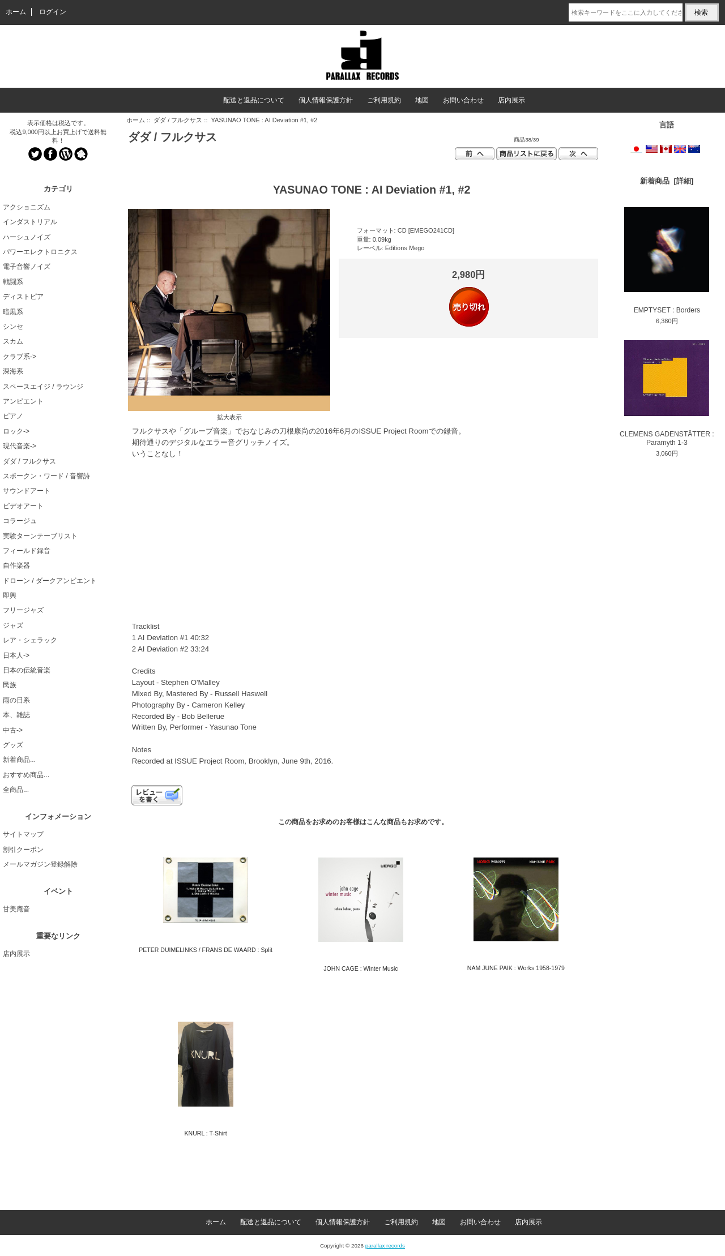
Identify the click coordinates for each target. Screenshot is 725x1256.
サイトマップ (23, 834)
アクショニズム (26, 207)
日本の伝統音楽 (26, 670)
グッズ (13, 745)
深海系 (13, 371)
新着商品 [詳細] (666, 181)
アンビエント (23, 401)
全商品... (16, 790)
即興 (9, 595)
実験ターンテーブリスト (40, 536)
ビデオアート (23, 506)
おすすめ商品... (26, 775)
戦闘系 (13, 282)
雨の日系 (16, 700)
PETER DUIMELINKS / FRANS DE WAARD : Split (205, 949)
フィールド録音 (26, 551)
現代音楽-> (19, 446)
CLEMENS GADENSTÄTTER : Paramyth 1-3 (667, 393)
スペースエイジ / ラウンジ (43, 387)
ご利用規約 (384, 100)
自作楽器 (16, 565)
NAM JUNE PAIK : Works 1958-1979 (516, 967)
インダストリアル (30, 222)
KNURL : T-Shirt (206, 1133)
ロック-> (16, 431)
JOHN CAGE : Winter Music (360, 968)
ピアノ (13, 416)
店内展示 (511, 100)
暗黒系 (13, 312)
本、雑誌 (16, 715)
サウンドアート (26, 491)
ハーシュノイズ (26, 237)
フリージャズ (23, 610)
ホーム (16, 12)
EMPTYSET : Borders (666, 260)
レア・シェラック (30, 640)
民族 (9, 685)
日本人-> (16, 655)
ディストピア (23, 297)
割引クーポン (23, 850)
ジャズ (13, 625)
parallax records (385, 1245)
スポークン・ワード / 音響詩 (46, 476)
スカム (13, 341)
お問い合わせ (463, 100)
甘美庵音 (16, 909)
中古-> (13, 730)
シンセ (13, 327)
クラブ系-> (19, 357)
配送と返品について (253, 100)
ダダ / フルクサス (177, 120)
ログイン (52, 12)
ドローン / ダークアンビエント (50, 581)
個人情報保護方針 (325, 100)
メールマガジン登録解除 (40, 864)
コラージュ (20, 521)
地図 (422, 100)
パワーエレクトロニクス (40, 252)
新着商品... (19, 760)
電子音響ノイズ (26, 267)
